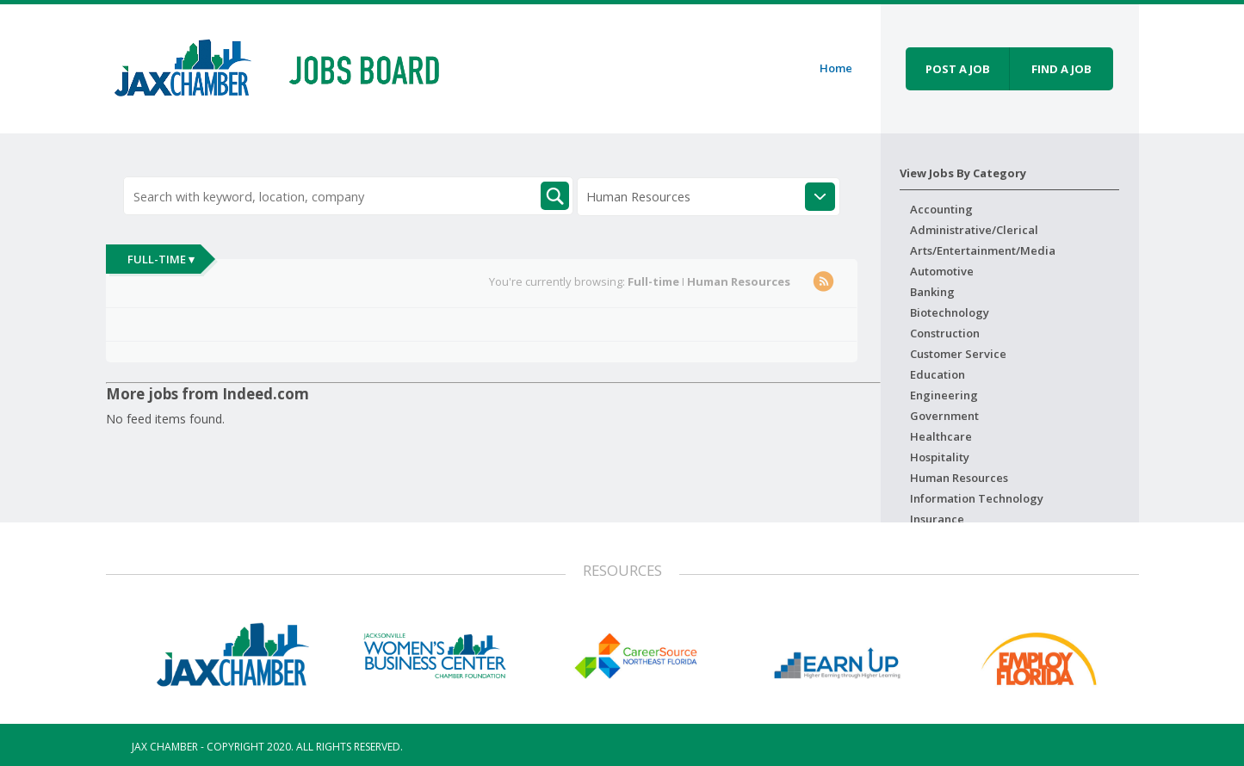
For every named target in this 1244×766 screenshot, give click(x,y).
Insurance (937, 519)
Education (937, 374)
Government (944, 415)
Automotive (942, 271)
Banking (932, 292)
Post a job (957, 69)
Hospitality (939, 457)
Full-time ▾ (161, 259)
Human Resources (959, 477)
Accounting (941, 209)
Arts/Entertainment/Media (982, 250)
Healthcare (941, 436)
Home (836, 68)
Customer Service (958, 353)
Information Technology (976, 498)
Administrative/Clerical (974, 230)
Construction (945, 333)
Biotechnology (949, 312)
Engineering (944, 395)
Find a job (1061, 69)
